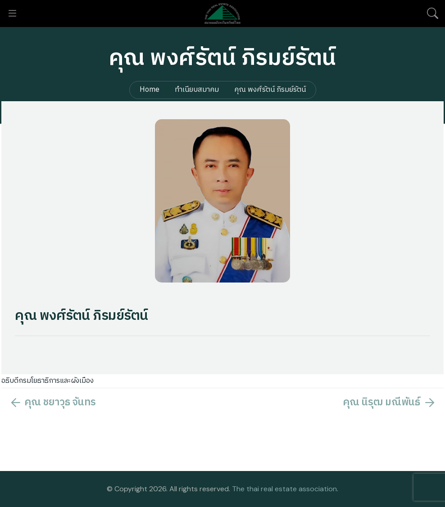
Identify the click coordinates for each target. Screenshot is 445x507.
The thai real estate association (284, 489)
